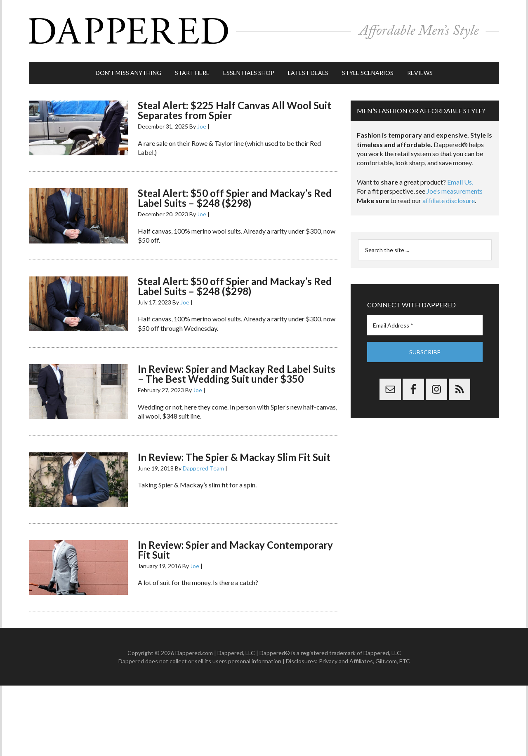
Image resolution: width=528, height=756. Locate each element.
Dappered (264, 30)
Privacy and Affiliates (346, 661)
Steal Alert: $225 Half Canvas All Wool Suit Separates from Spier (234, 110)
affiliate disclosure (448, 200)
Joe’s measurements (455, 191)
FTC (404, 661)
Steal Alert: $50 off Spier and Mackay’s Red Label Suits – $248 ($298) (235, 198)
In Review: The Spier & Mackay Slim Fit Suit (234, 457)
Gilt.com (386, 661)
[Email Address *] (425, 325)
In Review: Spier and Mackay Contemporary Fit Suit (235, 550)
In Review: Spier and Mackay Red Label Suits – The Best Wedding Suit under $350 (236, 374)
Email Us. (460, 182)
